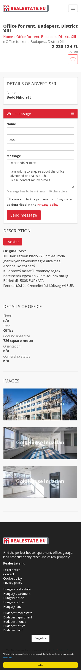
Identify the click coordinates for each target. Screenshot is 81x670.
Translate (12, 242)
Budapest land (13, 630)
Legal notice (11, 570)
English (40, 638)
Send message (23, 215)
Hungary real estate (17, 589)
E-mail (11, 140)
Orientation (12, 346)
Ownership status (16, 356)
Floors (8, 316)
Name (11, 124)
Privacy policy (48, 205)
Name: (12, 92)
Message (14, 156)
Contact (8, 574)
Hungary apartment (16, 593)
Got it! (40, 665)
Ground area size (16, 336)
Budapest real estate (17, 613)
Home (8, 36)
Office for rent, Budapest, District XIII (46, 36)
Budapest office (14, 626)
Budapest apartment (17, 617)
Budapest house (14, 622)
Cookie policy (12, 578)
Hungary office (13, 602)
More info (7, 657)
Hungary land (12, 606)
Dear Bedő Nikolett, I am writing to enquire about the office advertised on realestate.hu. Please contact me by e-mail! (40, 173)
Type (7, 326)
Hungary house (13, 598)
